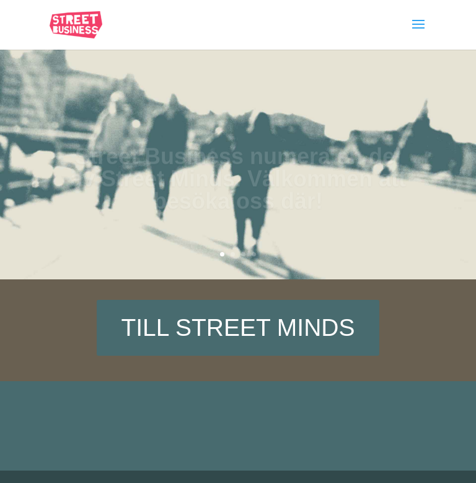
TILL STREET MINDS (238, 327)
